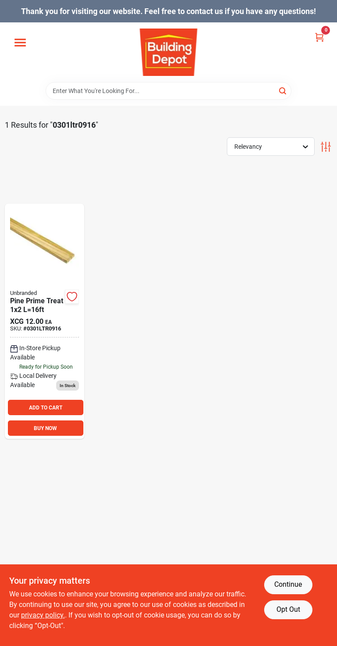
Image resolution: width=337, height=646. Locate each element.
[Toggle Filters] (326, 147)
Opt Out (288, 609)
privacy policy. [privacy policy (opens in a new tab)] (43, 615)
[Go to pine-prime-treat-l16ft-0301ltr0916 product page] (45, 321)
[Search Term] (168, 91)
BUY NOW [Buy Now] (45, 428)
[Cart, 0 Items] (319, 36)
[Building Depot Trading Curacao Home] (168, 52)
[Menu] (20, 43)
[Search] (283, 90)
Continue (288, 584)
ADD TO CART (45, 408)
